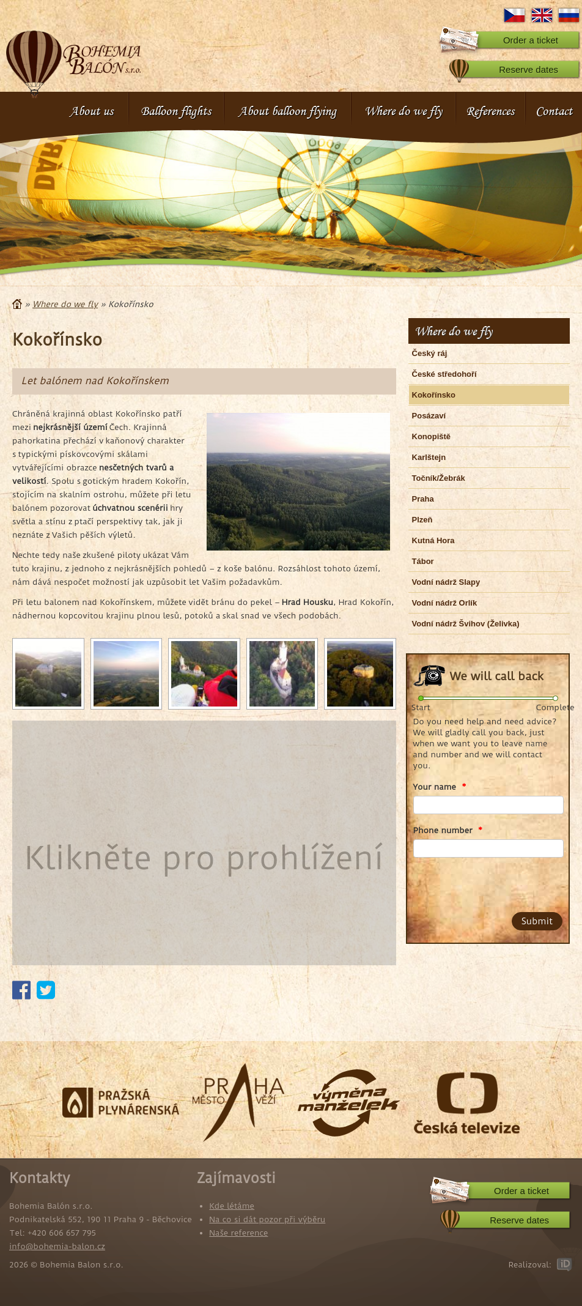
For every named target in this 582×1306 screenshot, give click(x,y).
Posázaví (429, 415)
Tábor (423, 561)
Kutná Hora (433, 540)
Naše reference (238, 1232)
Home (17, 304)
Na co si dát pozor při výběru (267, 1219)
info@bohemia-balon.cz (57, 1246)
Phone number (448, 830)
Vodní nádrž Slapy (446, 582)
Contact (554, 111)
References (490, 111)
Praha (423, 498)
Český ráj (430, 353)
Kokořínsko (434, 394)
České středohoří (444, 374)
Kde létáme (231, 1206)
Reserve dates (528, 69)
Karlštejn (429, 457)
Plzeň (422, 519)
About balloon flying (287, 111)
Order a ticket (530, 40)
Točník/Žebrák (438, 478)
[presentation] (483, 882)
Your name (439, 787)
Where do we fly (403, 111)
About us (91, 111)
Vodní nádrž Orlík (444, 602)
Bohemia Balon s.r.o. (73, 58)
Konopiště (431, 436)
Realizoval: (529, 1264)
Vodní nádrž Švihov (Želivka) (466, 623)
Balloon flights (176, 111)
